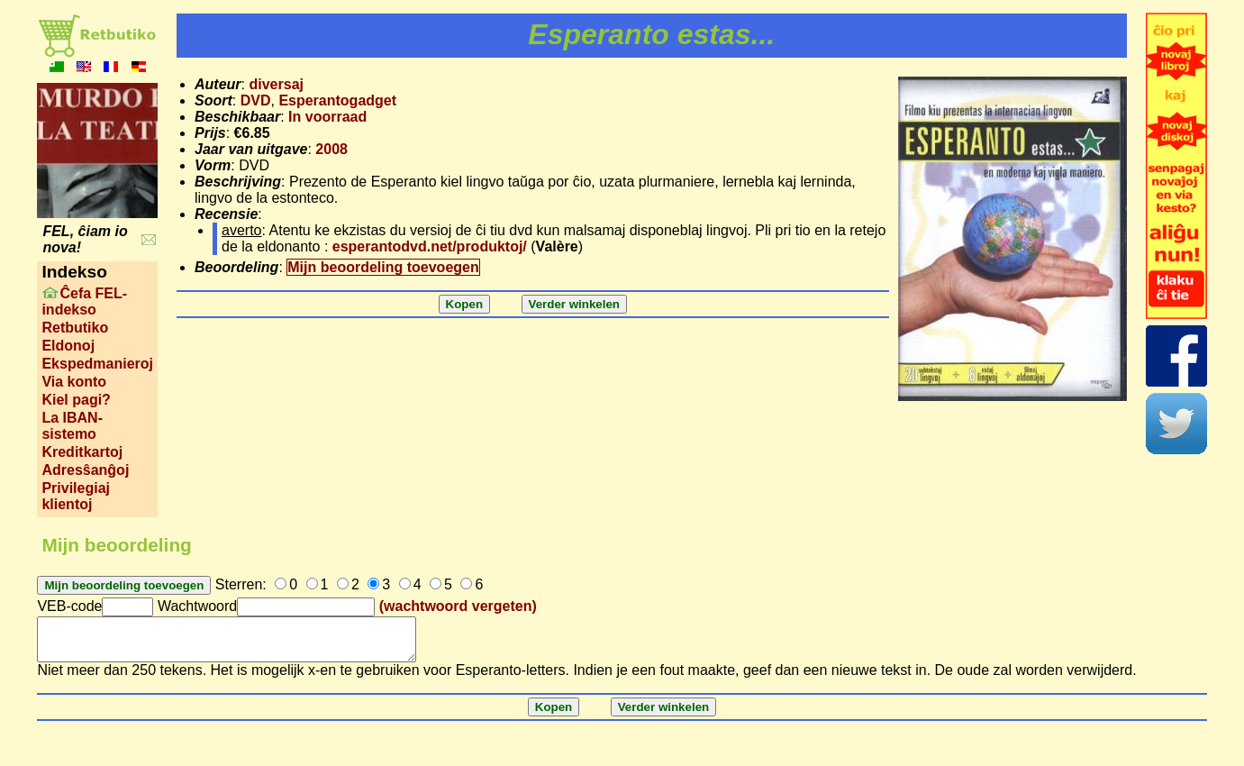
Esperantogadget (337, 100)
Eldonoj (68, 345)
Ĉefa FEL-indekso (84, 301)
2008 (331, 149)
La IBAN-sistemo (72, 426)
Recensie (226, 214)
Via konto (73, 381)
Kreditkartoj (82, 452)
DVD (256, 100)
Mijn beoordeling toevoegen (382, 267)
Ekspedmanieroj (97, 363)
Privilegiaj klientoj (75, 496)
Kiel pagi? (75, 399)
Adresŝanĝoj (85, 470)
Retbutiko (74, 327)
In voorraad (327, 116)
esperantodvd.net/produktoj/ (429, 246)
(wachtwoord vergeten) (458, 606)
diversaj (276, 84)
